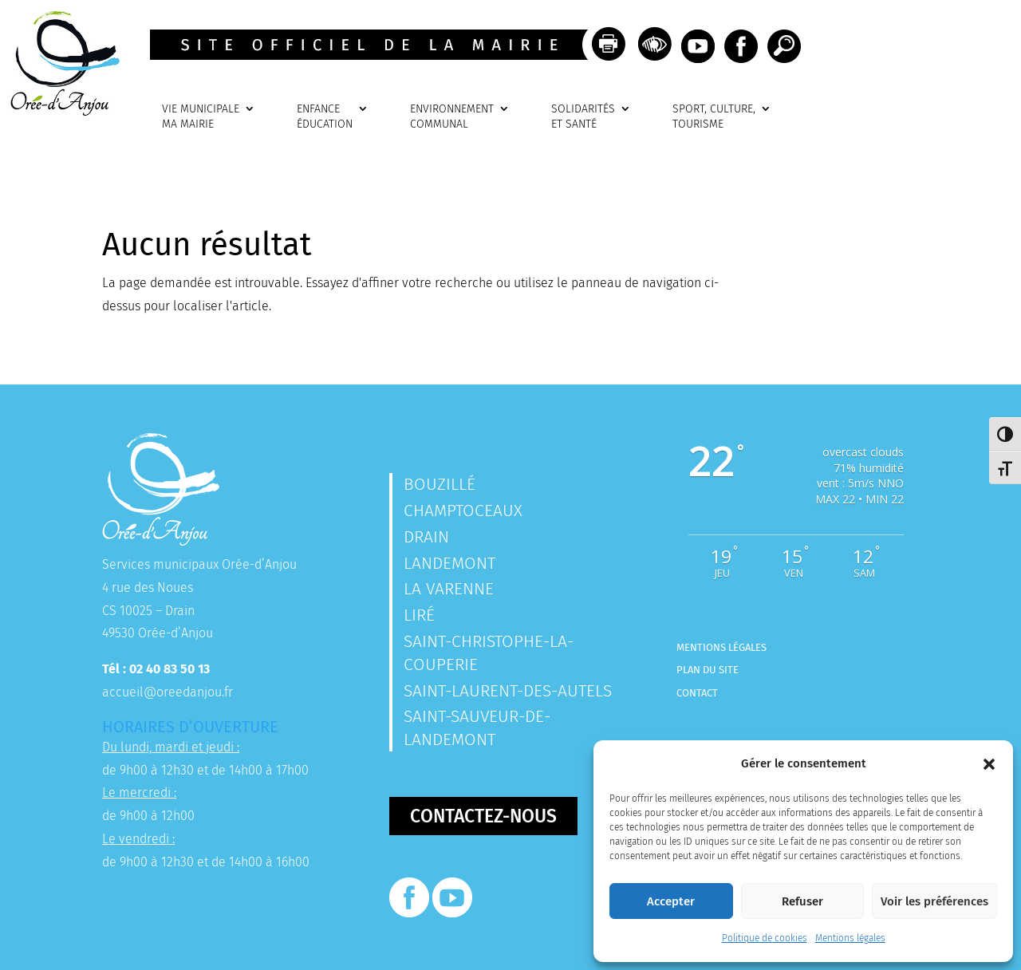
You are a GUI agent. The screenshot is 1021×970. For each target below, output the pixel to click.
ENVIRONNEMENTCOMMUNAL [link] (452, 117)
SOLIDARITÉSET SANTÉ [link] (583, 117)
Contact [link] (697, 693)
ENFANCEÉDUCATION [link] (325, 117)
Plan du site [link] (707, 670)
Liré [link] (419, 615)
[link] (60, 111)
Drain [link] (426, 536)
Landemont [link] (449, 563)
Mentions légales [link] (850, 938)
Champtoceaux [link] (463, 510)
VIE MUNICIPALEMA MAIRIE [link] (200, 117)
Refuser (802, 901)
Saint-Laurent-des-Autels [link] (508, 690)
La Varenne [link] (449, 588)
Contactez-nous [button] (483, 816)
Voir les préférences (934, 901)
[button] (989, 764)
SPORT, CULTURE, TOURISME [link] (713, 117)
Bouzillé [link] (439, 484)
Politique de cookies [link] (764, 938)
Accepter (671, 901)
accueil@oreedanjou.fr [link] (167, 692)
